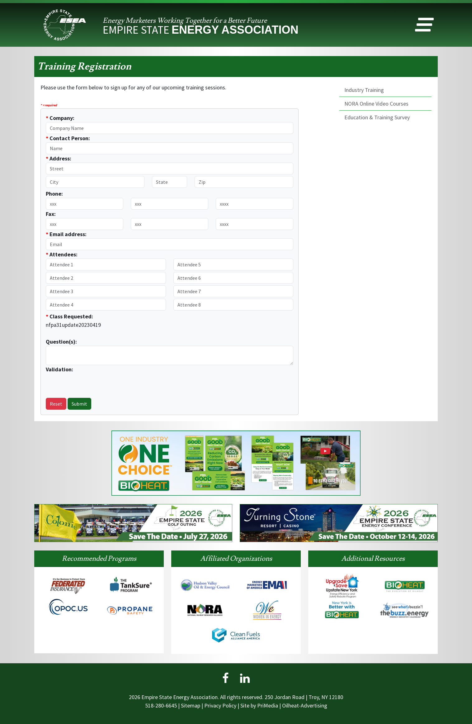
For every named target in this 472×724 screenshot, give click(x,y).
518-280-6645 (161, 705)
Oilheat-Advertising (304, 705)
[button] (424, 26)
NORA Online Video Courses (376, 103)
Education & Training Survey (377, 117)
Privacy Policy (220, 705)
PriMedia (267, 705)
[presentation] (82, 383)
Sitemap (190, 705)
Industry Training (364, 89)
